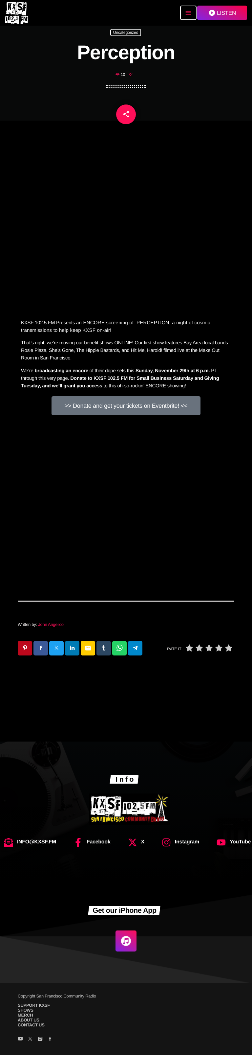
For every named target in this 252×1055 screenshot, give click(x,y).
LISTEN (222, 12)
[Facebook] (50, 1039)
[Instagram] (39, 1039)
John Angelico (50, 624)
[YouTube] (20, 1039)
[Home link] (16, 12)
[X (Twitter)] (30, 1039)
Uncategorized (125, 32)
